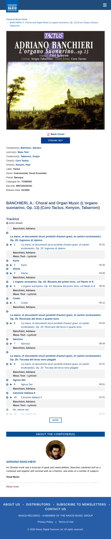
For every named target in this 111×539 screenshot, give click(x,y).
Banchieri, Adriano (31, 148)
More (55, 420)
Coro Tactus (22, 160)
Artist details (16, 223)
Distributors (38, 504)
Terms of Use (66, 521)
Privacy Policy (45, 521)
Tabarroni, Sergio (30, 156)
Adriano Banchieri (21, 461)
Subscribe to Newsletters (82, 504)
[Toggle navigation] (104, 5)
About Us (12, 504)
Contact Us (55, 509)
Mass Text (23, 152)
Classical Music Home (16, 19)
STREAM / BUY (55, 140)
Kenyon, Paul (23, 164)
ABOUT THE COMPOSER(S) (55, 434)
